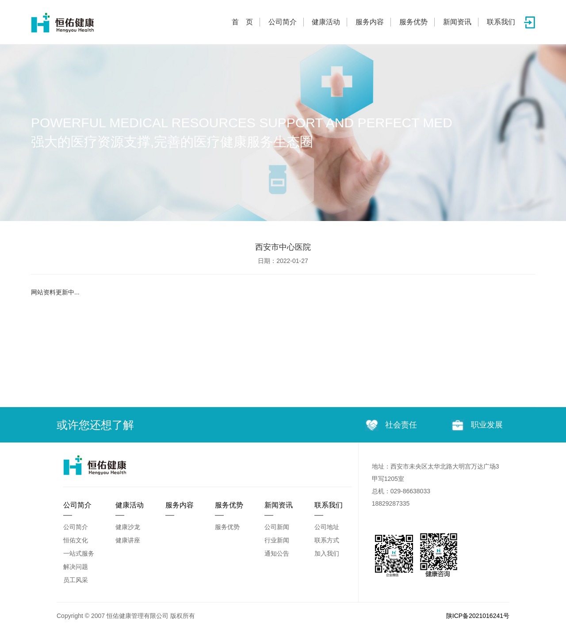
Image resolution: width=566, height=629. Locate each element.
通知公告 (276, 553)
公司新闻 (276, 526)
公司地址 (326, 526)
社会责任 (391, 425)
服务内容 (370, 22)
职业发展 (477, 425)
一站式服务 (78, 553)
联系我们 (501, 22)
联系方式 (326, 540)
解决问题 (75, 566)
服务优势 (413, 22)
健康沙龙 (127, 526)
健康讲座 (127, 540)
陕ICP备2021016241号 (477, 615)
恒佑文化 (75, 540)
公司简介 (282, 22)
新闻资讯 (457, 22)
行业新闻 (276, 540)
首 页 (242, 22)
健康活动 (326, 22)
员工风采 (75, 579)
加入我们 (326, 553)
